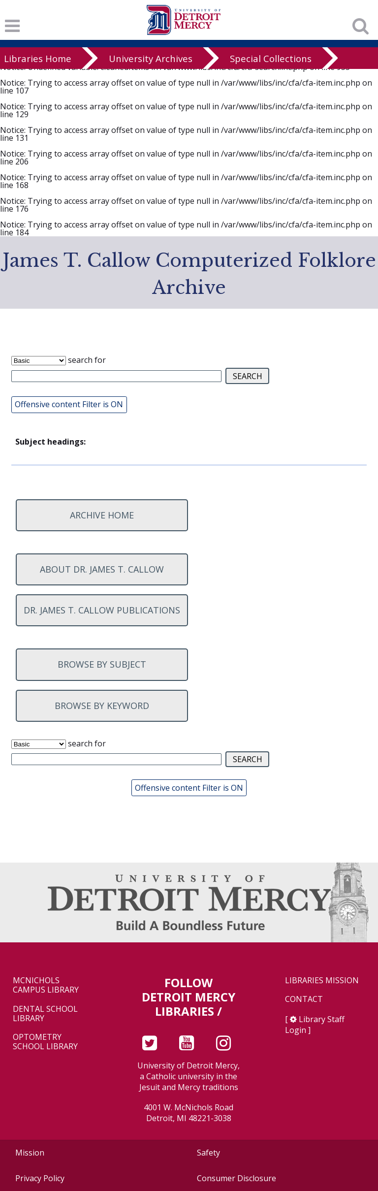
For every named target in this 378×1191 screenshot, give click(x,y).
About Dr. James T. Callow (102, 569)
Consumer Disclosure (236, 1178)
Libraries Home (37, 58)
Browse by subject (102, 664)
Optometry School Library (45, 1041)
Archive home (102, 515)
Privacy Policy (39, 1178)
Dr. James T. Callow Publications (102, 610)
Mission (29, 1152)
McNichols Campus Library (46, 985)
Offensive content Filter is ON (69, 404)
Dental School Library (45, 1013)
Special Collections (271, 58)
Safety (208, 1152)
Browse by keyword (102, 705)
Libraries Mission (322, 980)
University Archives (150, 58)
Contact (304, 999)
